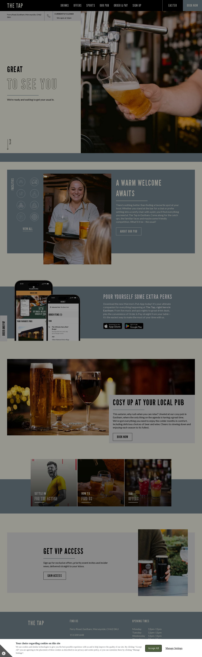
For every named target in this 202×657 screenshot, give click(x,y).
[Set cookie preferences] (6, 650)
